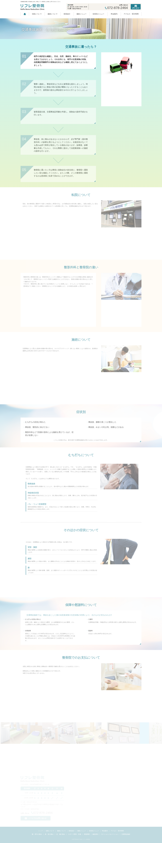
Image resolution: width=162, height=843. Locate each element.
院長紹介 (67, 14)
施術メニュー (81, 14)
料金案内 (114, 14)
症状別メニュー (98, 14)
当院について (37, 14)
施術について (53, 14)
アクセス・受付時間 (131, 14)
